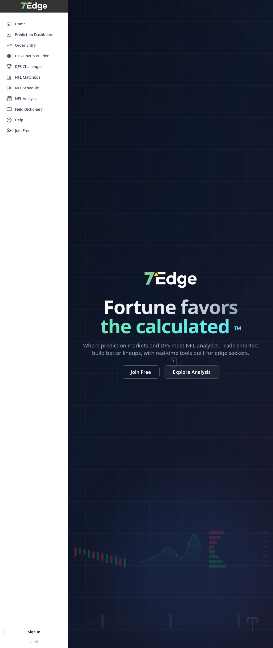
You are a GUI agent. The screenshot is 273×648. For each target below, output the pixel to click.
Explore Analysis (192, 372)
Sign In (34, 631)
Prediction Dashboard (30, 34)
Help (14, 120)
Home (16, 24)
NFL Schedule (22, 88)
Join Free (18, 130)
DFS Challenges (24, 66)
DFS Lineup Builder (27, 56)
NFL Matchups (23, 77)
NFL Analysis (21, 98)
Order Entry (21, 45)
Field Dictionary (24, 109)
